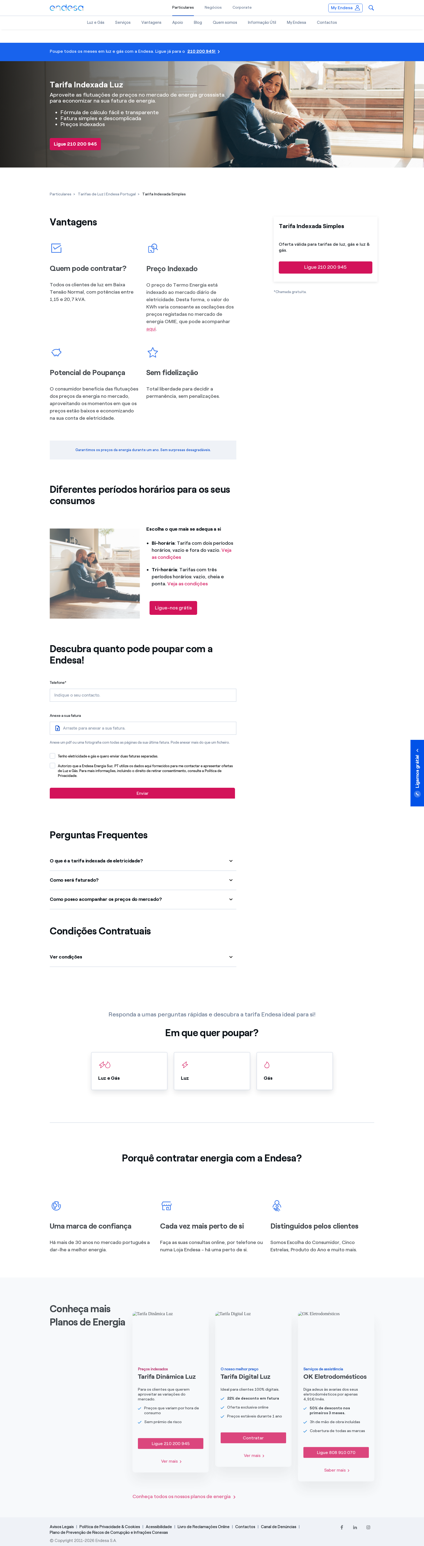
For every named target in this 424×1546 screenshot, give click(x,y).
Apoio (177, 22)
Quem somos (225, 22)
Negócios (213, 7)
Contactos (327, 22)
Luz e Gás (95, 22)
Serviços (123, 22)
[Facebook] (342, 1527)
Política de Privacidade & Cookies (110, 1526)
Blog (198, 22)
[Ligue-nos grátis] (173, 608)
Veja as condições (187, 584)
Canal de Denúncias (278, 1526)
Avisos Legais (62, 1526)
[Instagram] (368, 1527)
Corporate (242, 7)
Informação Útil (262, 22)
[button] (371, 8)
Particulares (183, 7)
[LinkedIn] (355, 1527)
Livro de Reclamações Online (204, 1526)
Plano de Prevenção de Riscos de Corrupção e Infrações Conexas (109, 1532)
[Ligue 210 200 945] (75, 144)
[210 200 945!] (212, 52)
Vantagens (151, 22)
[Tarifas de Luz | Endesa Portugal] (107, 194)
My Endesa (296, 22)
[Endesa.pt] (66, 7)
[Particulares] (60, 194)
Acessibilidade (159, 1526)
